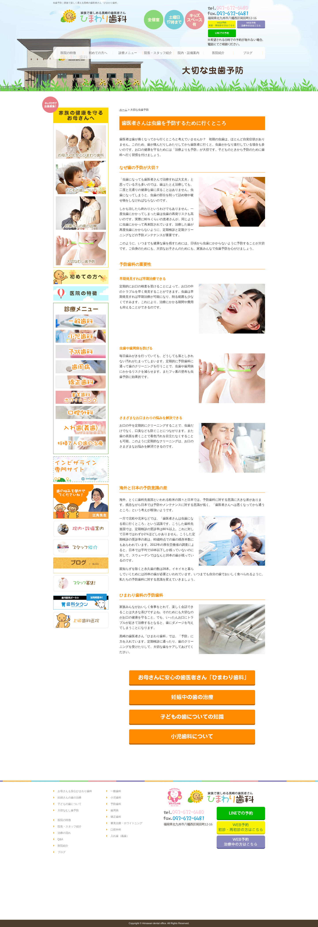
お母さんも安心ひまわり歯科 (75, 791)
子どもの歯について (69, 804)
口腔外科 (116, 829)
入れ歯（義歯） (120, 836)
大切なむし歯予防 (68, 810)
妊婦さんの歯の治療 (69, 797)
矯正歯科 (116, 816)
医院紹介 (63, 845)
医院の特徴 (64, 820)
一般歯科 (116, 791)
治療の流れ (64, 832)
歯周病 (115, 810)
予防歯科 (116, 804)
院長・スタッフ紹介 (69, 826)
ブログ (62, 852)
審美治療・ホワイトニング (126, 823)
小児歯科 (116, 797)
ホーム (123, 109)
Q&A (60, 839)
